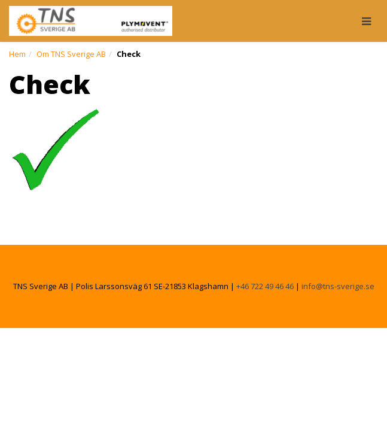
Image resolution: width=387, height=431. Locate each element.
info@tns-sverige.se (337, 286)
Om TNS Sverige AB (71, 53)
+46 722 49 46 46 (265, 286)
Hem (17, 53)
